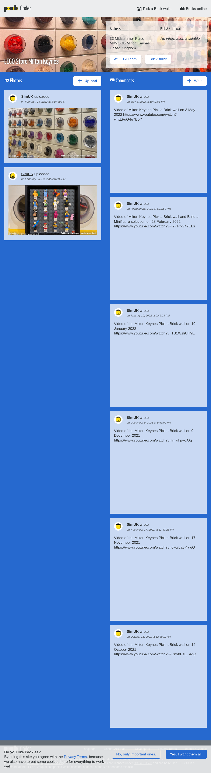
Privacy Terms (75, 757)
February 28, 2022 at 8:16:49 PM (45, 101)
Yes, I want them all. (186, 754)
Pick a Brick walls (154, 8)
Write (195, 80)
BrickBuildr (158, 59)
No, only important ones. (136, 754)
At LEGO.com (125, 59)
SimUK (27, 96)
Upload (87, 80)
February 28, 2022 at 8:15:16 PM (45, 178)
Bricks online (193, 8)
